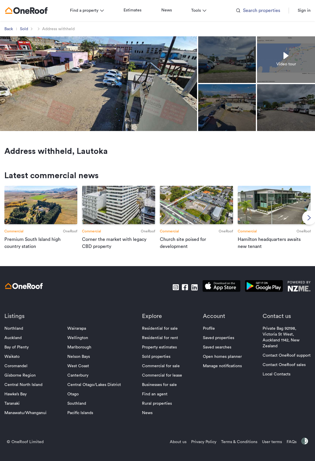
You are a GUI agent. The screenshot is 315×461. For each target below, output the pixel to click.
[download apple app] (216, 294)
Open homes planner (219, 363)
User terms (267, 449)
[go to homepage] (31, 10)
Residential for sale (160, 335)
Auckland (18, 345)
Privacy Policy (198, 449)
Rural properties (157, 410)
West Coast (81, 373)
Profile (206, 335)
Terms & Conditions (234, 449)
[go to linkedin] (189, 294)
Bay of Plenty (21, 354)
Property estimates (159, 354)
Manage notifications (219, 373)
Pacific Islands (83, 420)
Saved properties (216, 345)
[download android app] (259, 294)
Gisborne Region (25, 382)
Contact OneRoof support (282, 362)
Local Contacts (271, 381)
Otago (75, 401)
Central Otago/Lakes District (97, 391)
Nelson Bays (81, 363)
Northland (18, 335)
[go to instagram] (170, 294)
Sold (29, 29)
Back (13, 29)
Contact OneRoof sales (279, 372)
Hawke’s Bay (20, 401)
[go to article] (44, 222)
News (171, 10)
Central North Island (28, 391)
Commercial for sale (161, 373)
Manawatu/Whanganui (30, 420)
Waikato (17, 363)
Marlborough (82, 354)
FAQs (287, 449)
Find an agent (154, 401)
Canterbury (80, 382)
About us (173, 449)
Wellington (80, 345)
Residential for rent (160, 345)
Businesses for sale (159, 391)
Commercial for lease (162, 382)
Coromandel (20, 373)
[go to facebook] (180, 294)
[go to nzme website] (294, 294)
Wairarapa (79, 335)
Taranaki (17, 410)
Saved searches (214, 354)
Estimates (137, 10)
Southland (79, 410)
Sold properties (156, 363)
